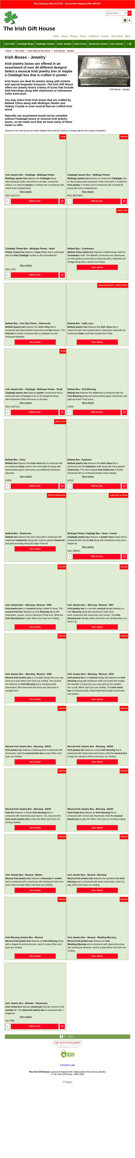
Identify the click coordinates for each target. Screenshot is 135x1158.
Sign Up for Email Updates (67, 1042)
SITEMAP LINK (67, 1065)
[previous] (127, 44)
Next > (71, 1036)
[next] (130, 44)
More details (26, 192)
